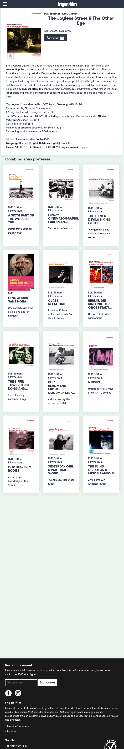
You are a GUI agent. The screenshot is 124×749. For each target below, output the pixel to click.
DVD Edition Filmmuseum (60, 13)
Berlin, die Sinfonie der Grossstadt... (100, 304)
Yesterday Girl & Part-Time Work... (61, 470)
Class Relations (56, 302)
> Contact (11, 731)
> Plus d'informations (17, 726)
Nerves (94, 382)
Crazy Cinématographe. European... (63, 218)
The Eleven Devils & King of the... (99, 219)
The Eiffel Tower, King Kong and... (18, 385)
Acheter (56, 37)
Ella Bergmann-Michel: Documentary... (61, 387)
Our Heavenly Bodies (19, 469)
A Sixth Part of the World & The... (21, 219)
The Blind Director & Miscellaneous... (103, 470)
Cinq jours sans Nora (18, 299)
